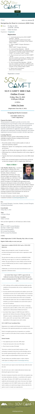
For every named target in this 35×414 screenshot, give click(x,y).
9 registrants (11, 32)
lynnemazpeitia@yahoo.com (20, 197)
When (4, 26)
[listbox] (28, 20)
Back (3, 20)
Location (3, 29)
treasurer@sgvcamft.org (23, 360)
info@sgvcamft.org (17, 411)
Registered (4, 32)
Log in (17, 11)
